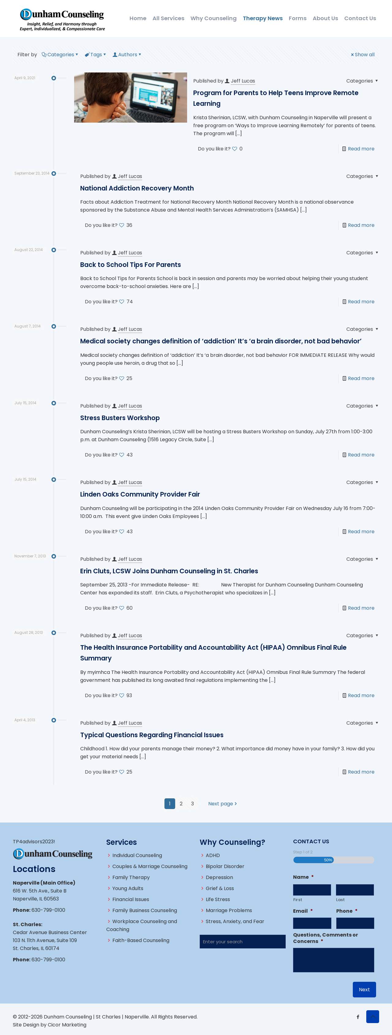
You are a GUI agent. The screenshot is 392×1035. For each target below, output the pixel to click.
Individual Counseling (137, 855)
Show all (362, 54)
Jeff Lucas (243, 80)
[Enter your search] (243, 941)
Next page (223, 803)
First (297, 900)
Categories (60, 54)
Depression (219, 877)
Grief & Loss (220, 888)
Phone (347, 911)
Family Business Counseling (144, 910)
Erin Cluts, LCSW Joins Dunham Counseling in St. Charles (169, 571)
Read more (361, 148)
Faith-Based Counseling (140, 940)
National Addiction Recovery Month (137, 188)
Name (303, 877)
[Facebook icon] (358, 1017)
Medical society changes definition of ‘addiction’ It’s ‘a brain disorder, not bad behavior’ (221, 341)
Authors (127, 54)
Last (340, 900)
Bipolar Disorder (225, 866)
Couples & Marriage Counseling (149, 866)
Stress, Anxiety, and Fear (235, 921)
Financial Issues (130, 899)
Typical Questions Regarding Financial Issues (152, 734)
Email (303, 911)
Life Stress (218, 899)
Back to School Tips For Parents (130, 264)
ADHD (213, 855)
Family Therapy (131, 877)
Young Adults (127, 888)
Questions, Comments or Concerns (325, 938)
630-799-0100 (48, 910)
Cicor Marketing (67, 1024)
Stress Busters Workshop (120, 417)
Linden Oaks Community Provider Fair (140, 494)
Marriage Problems (229, 910)
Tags (96, 54)
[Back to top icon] (372, 1016)
